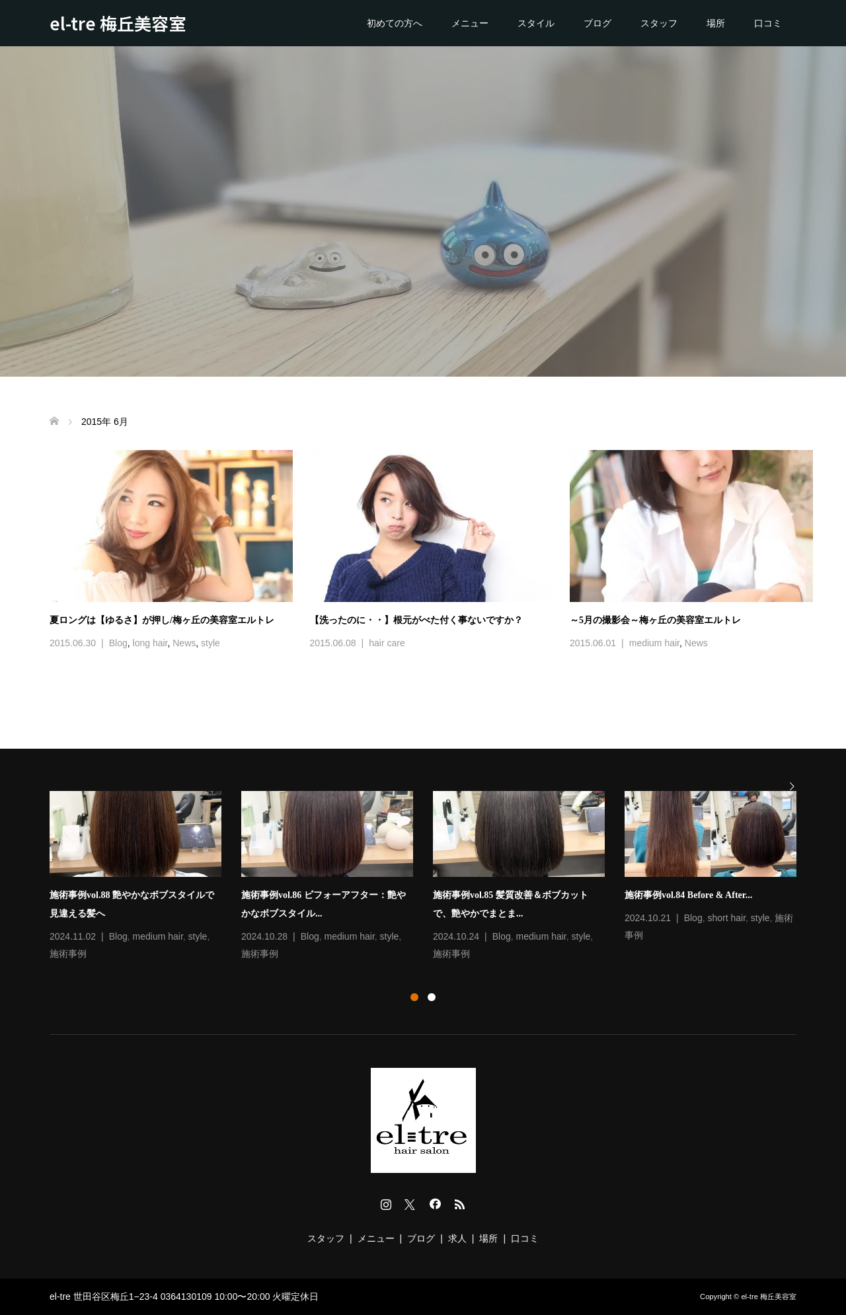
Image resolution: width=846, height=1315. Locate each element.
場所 (716, 23)
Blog (118, 643)
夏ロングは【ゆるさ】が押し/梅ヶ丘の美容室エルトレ (162, 620)
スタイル (536, 23)
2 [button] (432, 997)
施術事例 (68, 953)
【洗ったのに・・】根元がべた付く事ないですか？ (416, 620)
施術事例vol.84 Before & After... (688, 895)
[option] (433, 877)
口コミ (768, 23)
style (210, 643)
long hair (150, 643)
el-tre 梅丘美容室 (118, 23)
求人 (457, 1238)
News (184, 643)
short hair (726, 918)
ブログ (597, 23)
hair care (386, 643)
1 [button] (414, 997)
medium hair (654, 643)
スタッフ (658, 23)
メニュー (469, 23)
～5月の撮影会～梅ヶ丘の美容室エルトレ (655, 620)
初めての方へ (394, 23)
